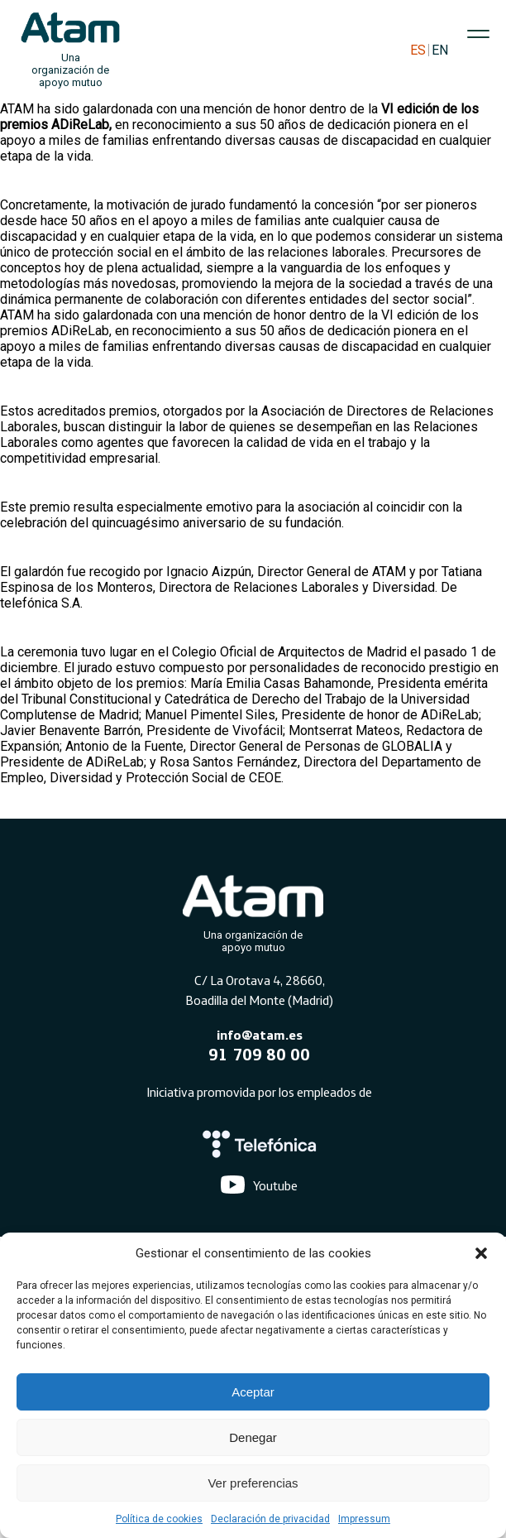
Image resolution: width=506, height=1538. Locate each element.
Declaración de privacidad (270, 1519)
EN (440, 50)
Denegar (253, 1437)
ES (418, 50)
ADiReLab (80, 124)
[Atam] (253, 910)
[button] (481, 1253)
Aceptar (253, 1392)
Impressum (364, 1519)
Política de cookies (159, 1519)
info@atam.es (260, 1034)
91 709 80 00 (259, 1054)
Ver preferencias (253, 1483)
